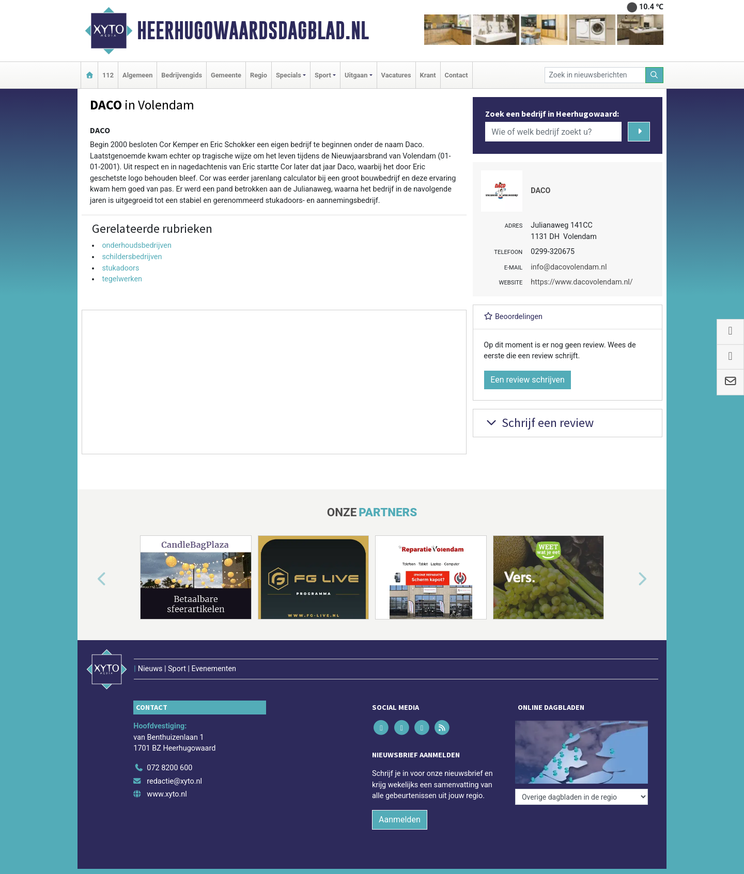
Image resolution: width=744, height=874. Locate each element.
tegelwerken (122, 279)
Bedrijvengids (181, 75)
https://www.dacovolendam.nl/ (581, 282)
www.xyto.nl (167, 794)
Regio (258, 75)
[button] (90, 579)
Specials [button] (288, 75)
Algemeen (137, 75)
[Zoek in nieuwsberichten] (595, 75)
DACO (540, 190)
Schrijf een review (539, 423)
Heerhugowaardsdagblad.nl (253, 30)
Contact (456, 75)
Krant (428, 75)
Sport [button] (323, 75)
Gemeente (226, 75)
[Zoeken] (654, 75)
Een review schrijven (527, 380)
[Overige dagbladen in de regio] (581, 797)
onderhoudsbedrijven (137, 245)
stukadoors (120, 268)
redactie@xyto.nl (174, 781)
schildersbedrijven (132, 256)
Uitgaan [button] (356, 75)
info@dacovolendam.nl (569, 267)
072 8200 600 (169, 768)
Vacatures (396, 75)
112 (108, 75)
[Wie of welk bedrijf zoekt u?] (553, 131)
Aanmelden (400, 819)
